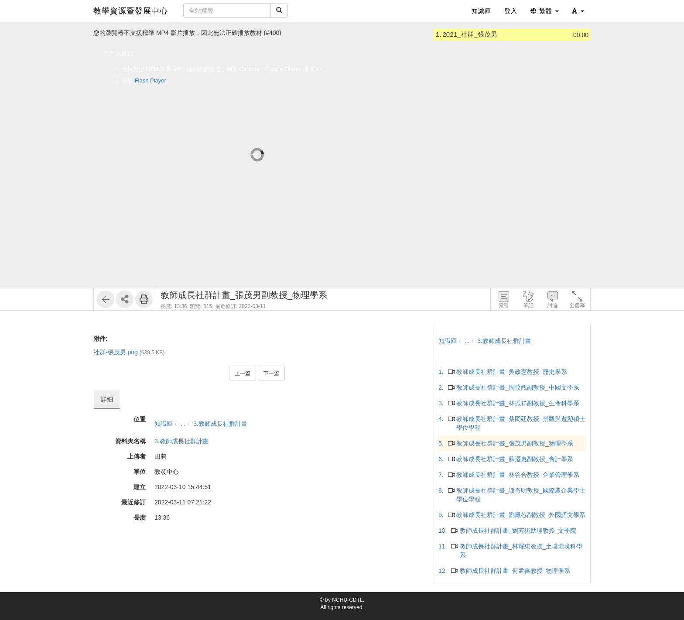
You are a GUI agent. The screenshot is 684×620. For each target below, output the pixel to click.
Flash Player (150, 80)
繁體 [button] (544, 10)
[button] (578, 11)
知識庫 (163, 423)
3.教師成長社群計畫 (220, 423)
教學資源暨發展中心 (130, 11)
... (183, 423)
